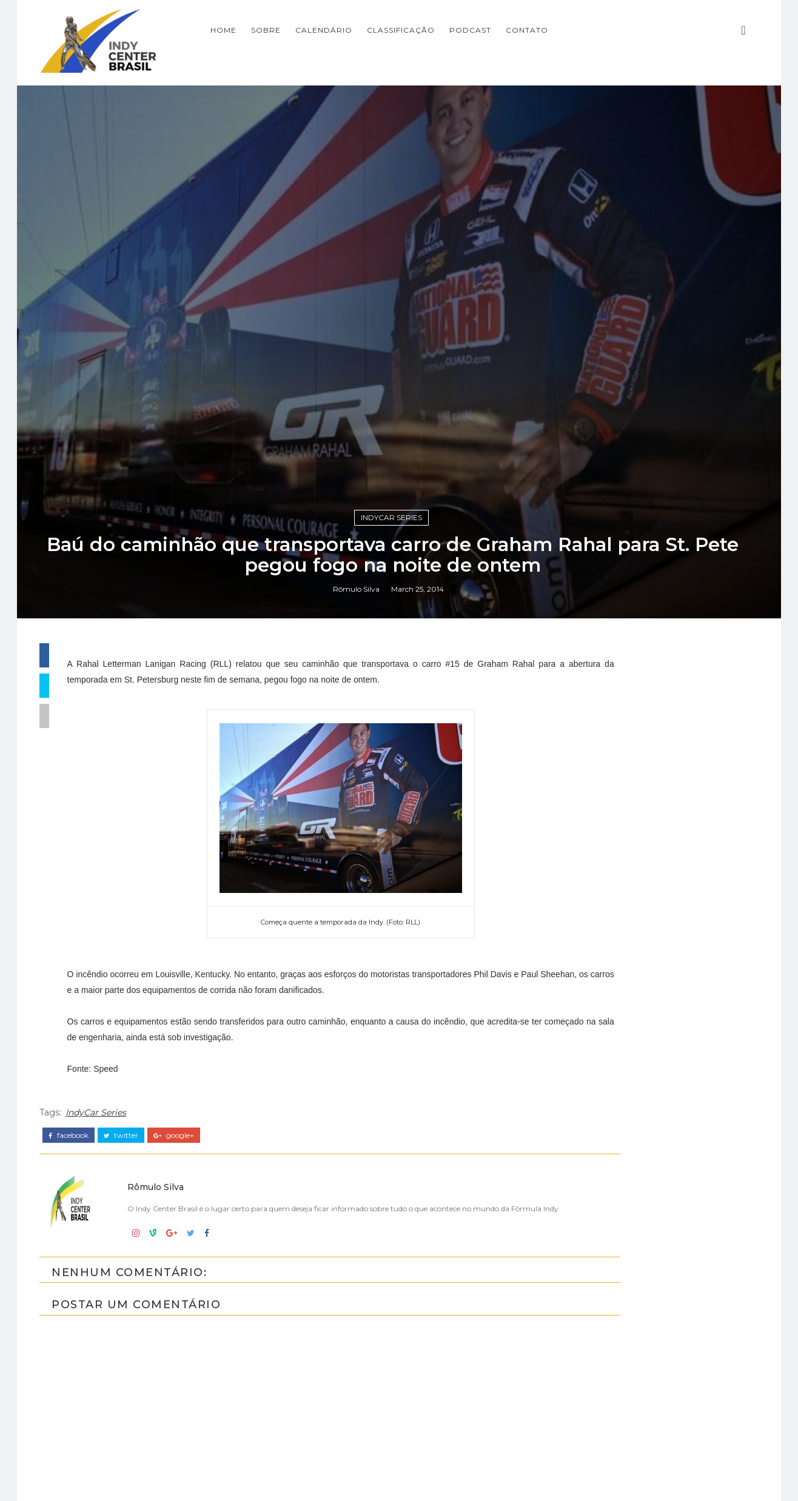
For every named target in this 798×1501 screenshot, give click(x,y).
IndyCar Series (398, 869)
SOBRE (374, 27)
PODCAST (578, 27)
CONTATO (635, 27)
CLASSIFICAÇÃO (509, 27)
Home (331, 27)
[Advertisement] (650, 1195)
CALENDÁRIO (431, 27)
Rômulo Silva (362, 946)
